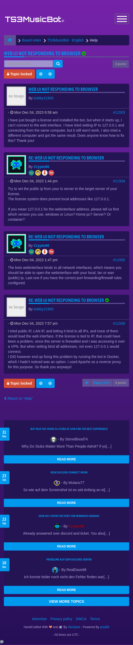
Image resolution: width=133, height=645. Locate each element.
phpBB (104, 627)
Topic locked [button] (19, 74)
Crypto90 (41, 167)
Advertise (39, 619)
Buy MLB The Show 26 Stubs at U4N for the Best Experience (69, 429)
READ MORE (66, 459)
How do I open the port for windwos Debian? (69, 516)
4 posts (120, 64)
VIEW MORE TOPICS (66, 602)
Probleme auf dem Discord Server (69, 560)
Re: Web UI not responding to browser (66, 158)
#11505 (119, 260)
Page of (101, 383)
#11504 (119, 181)
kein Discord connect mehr (69, 472)
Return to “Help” (18, 399)
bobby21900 (43, 98)
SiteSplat (73, 627)
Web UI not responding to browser (42, 54)
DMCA (81, 619)
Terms (95, 619)
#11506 (119, 324)
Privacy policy (61, 619)
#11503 (119, 113)
